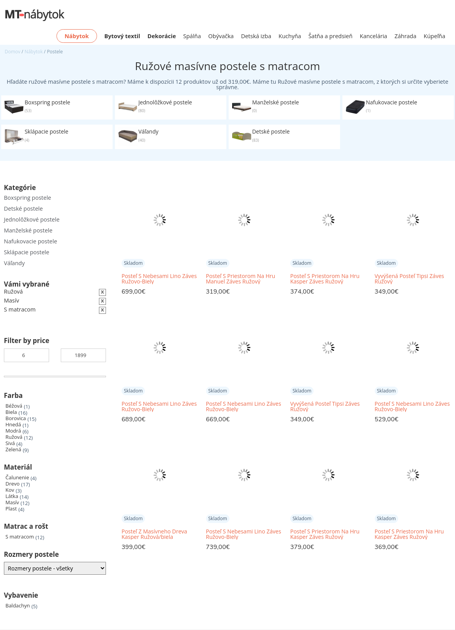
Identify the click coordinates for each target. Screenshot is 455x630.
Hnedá (13, 424)
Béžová (13, 405)
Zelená (13, 449)
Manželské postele (28, 230)
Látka (11, 496)
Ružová (14, 437)
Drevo (12, 483)
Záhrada (405, 36)
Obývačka (221, 36)
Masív (12, 502)
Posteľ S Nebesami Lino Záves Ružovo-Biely (159, 278)
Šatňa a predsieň (331, 36)
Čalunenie (17, 477)
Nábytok (34, 51)
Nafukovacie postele (30, 241)
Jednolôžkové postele (32, 219)
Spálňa (192, 36)
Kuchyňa (290, 36)
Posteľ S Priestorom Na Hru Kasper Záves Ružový (325, 278)
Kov (9, 490)
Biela (11, 412)
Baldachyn (17, 605)
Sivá (10, 443)
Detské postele (23, 208)
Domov (12, 51)
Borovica (15, 418)
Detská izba (256, 36)
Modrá (13, 430)
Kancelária (373, 36)
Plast (11, 508)
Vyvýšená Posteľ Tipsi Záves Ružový (409, 278)
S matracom (19, 536)
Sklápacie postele (26, 252)
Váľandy (14, 263)
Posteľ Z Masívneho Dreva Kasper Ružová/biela (154, 534)
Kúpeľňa (434, 36)
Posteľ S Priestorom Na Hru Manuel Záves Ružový (240, 278)
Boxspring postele (27, 197)
